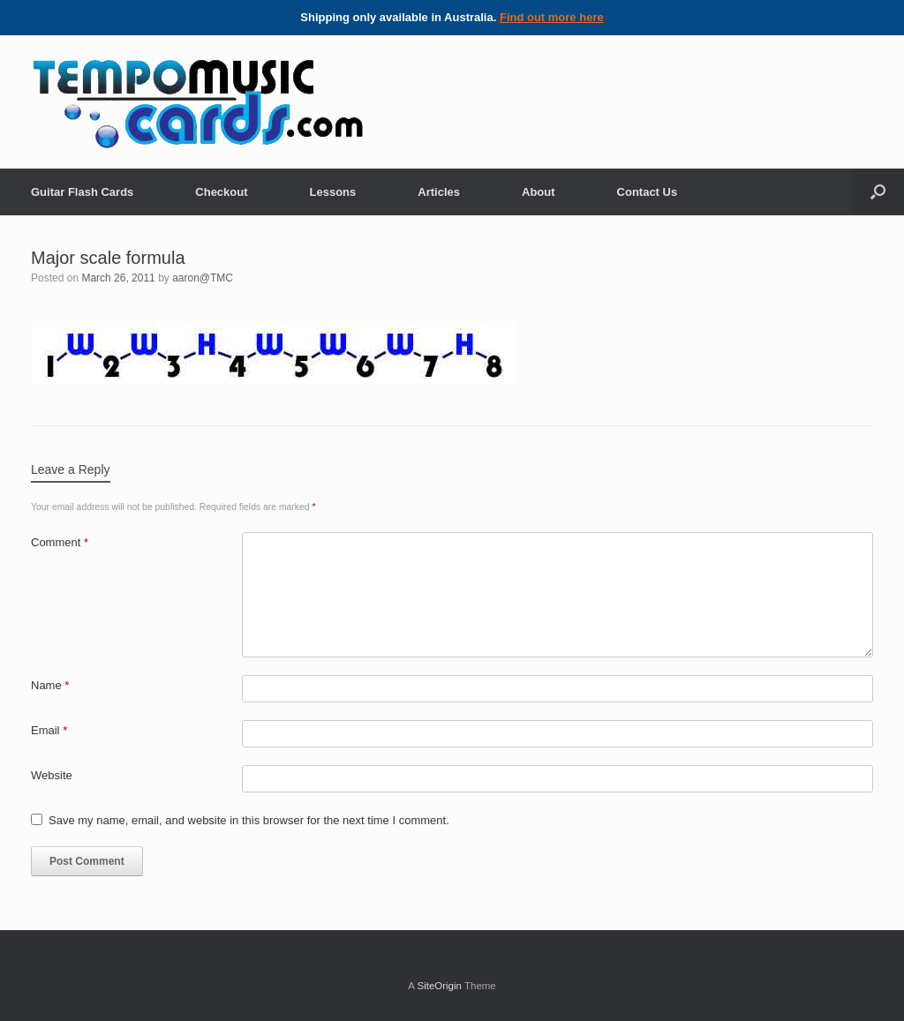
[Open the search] (878, 192)
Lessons (333, 192)
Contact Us (647, 192)
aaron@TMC (202, 278)
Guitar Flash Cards (82, 192)
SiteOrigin (439, 985)
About (538, 192)
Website (51, 775)
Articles (439, 192)
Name (50, 685)
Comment (59, 542)
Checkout (221, 192)
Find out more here (552, 17)
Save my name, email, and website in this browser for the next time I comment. (249, 820)
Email (49, 730)
